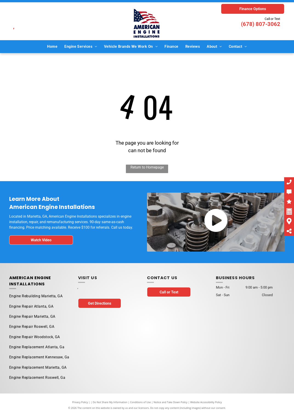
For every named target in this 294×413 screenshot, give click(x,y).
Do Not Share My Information (110, 402)
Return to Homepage (147, 167)
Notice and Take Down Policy (171, 402)
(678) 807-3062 (260, 24)
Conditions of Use (140, 402)
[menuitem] (52, 46)
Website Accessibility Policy (206, 402)
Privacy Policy (80, 402)
